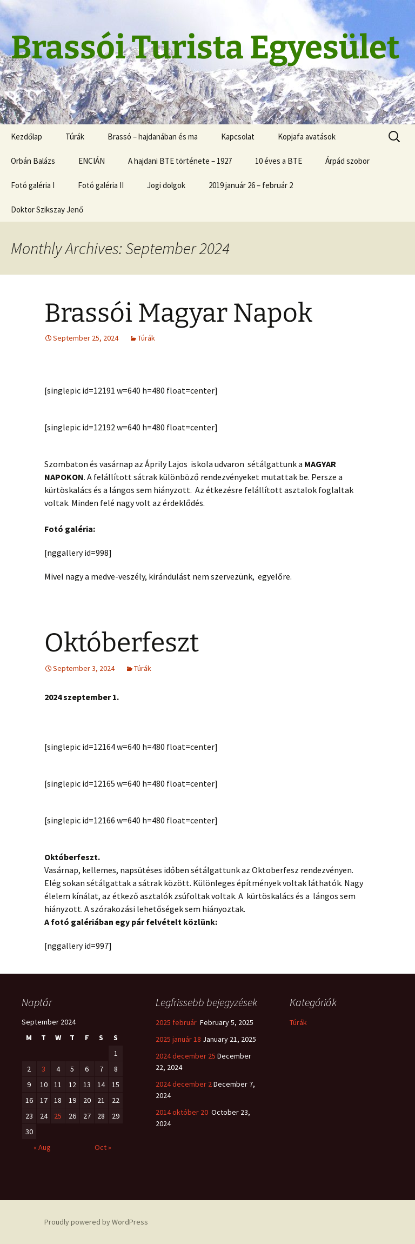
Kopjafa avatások (307, 136)
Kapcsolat (238, 136)
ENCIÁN (91, 161)
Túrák (74, 136)
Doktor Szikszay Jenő (47, 209)
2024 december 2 (184, 1084)
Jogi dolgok (166, 185)
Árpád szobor (347, 161)
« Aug (42, 1147)
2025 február (177, 1022)
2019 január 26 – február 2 (251, 185)
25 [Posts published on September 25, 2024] (58, 1116)
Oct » (103, 1147)
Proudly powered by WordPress (96, 1222)
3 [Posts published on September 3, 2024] (43, 1069)
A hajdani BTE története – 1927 (180, 161)
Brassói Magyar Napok (178, 313)
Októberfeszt (121, 642)
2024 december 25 (186, 1056)
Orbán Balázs (33, 161)
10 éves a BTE (278, 161)
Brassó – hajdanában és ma (153, 136)
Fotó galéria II (101, 185)
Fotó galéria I (33, 185)
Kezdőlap (26, 136)
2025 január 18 (178, 1039)
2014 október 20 (183, 1112)
